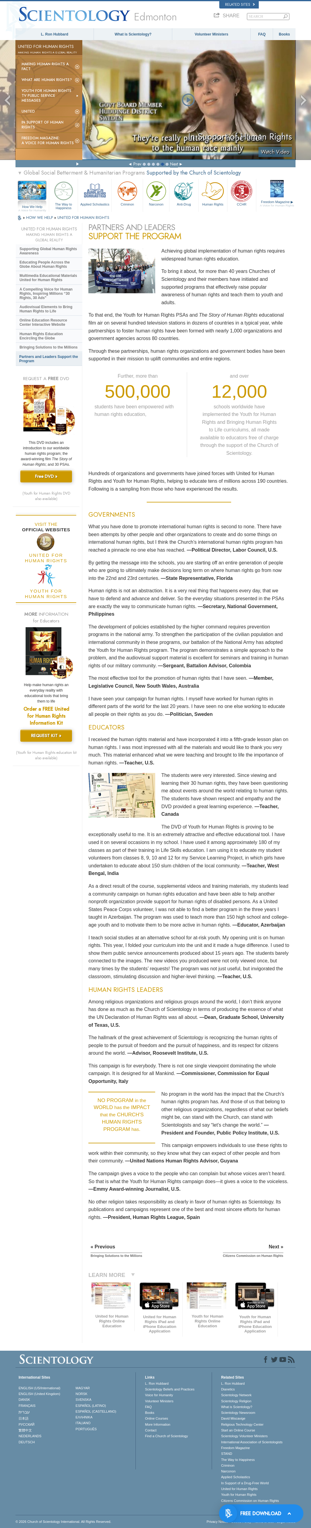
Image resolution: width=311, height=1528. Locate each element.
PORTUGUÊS (86, 1429)
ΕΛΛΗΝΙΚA (84, 1417)
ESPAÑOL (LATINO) (91, 1405)
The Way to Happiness (63, 194)
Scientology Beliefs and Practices (169, 1389)
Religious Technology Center (242, 1424)
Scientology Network (236, 1395)
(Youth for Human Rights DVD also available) (46, 496)
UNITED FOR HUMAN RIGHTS (83, 217)
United (28, 111)
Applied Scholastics (95, 193)
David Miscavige (233, 1418)
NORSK (81, 1394)
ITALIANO (83, 1423)
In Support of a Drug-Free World (245, 1483)
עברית (24, 1412)
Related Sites (240, 4)
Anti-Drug (184, 193)
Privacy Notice (217, 1521)
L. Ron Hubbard (54, 34)
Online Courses (156, 1418)
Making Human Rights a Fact (45, 66)
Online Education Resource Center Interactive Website (43, 322)
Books (284, 34)
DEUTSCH (27, 1442)
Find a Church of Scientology (166, 1436)
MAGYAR (83, 1388)
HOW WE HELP (40, 217)
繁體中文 (25, 1430)
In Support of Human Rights (42, 125)
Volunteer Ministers (211, 34)
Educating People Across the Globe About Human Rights (44, 264)
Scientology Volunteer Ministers (244, 1436)
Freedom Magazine (277, 203)
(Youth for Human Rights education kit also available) (46, 755)
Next (174, 164)
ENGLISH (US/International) (39, 1388)
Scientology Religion (236, 1401)
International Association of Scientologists (251, 1442)
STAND (226, 1453)
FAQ (262, 34)
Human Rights (213, 193)
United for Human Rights (239, 1489)
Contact (150, 1430)
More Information (157, 1424)
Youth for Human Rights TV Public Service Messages (46, 95)
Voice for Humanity (159, 1395)
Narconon (156, 193)
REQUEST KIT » (46, 736)
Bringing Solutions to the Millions (48, 347)
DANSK (24, 1399)
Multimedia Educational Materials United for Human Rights (48, 278)
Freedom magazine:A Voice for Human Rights (48, 140)
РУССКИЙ (26, 1424)
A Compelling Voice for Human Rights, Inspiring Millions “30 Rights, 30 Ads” (46, 293)
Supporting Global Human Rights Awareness (48, 251)
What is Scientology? (133, 34)
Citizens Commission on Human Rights (250, 1500)
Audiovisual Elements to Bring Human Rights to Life (45, 309)
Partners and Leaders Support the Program (48, 359)
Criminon (127, 193)
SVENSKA (83, 1399)
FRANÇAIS (27, 1405)
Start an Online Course (238, 1430)
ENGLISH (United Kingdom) (39, 1394)
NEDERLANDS (30, 1436)
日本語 (24, 1418)
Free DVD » (46, 476)
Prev (137, 164)
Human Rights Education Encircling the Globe (41, 336)
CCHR (242, 193)
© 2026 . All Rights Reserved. (63, 1521)
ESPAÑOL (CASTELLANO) (96, 1411)
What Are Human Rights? (47, 80)
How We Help (32, 207)
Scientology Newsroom (238, 1412)
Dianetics (228, 1389)
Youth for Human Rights (238, 1494)
